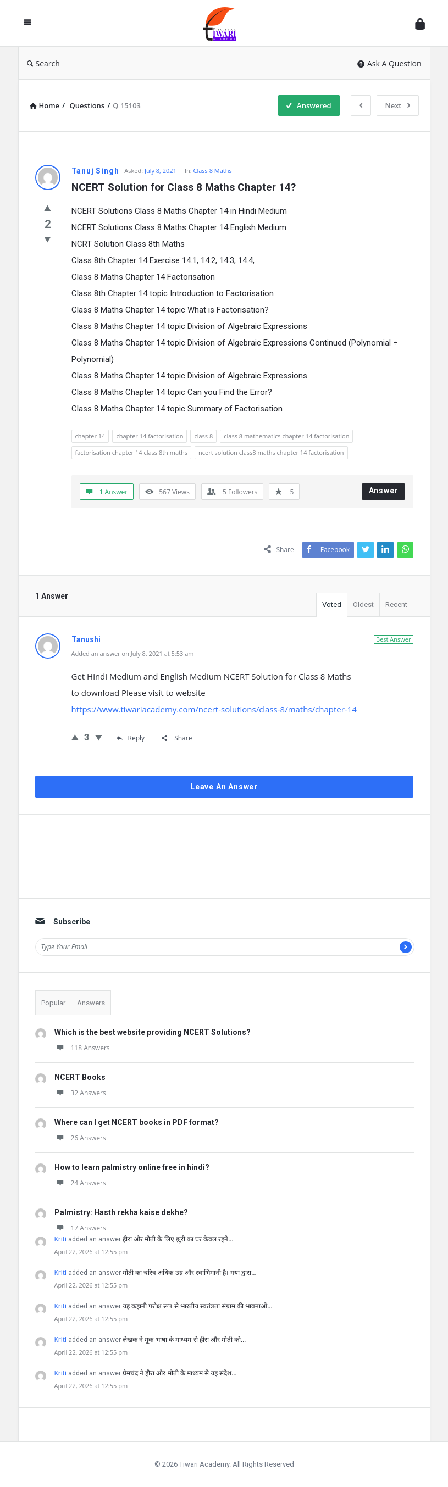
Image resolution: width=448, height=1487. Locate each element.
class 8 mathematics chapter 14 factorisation (286, 436)
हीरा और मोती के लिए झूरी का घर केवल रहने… (178, 1239)
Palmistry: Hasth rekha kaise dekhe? (121, 1212)
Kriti (60, 1239)
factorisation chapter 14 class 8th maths (131, 452)
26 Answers (80, 1138)
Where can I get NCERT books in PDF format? (136, 1122)
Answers (91, 1003)
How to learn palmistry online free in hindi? (131, 1167)
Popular (53, 1003)
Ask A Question (389, 63)
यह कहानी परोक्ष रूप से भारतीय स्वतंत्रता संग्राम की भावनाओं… (197, 1306)
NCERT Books (80, 1077)
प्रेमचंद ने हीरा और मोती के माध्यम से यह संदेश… (179, 1373)
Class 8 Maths (212, 170)
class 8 (203, 436)
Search (43, 63)
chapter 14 (90, 436)
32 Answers (80, 1093)
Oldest (363, 604)
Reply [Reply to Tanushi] (131, 738)
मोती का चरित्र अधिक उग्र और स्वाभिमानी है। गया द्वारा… (189, 1272)
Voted (331, 604)
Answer (384, 490)
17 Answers (80, 1228)
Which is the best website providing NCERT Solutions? (152, 1032)
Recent (396, 604)
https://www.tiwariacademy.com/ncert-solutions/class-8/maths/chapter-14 (214, 709)
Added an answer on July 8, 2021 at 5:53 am (132, 653)
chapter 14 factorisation (149, 436)
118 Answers (82, 1047)
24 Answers (80, 1183)
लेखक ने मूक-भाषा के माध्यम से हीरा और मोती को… (184, 1339)
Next (397, 105)
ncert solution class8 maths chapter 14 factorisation (271, 452)
